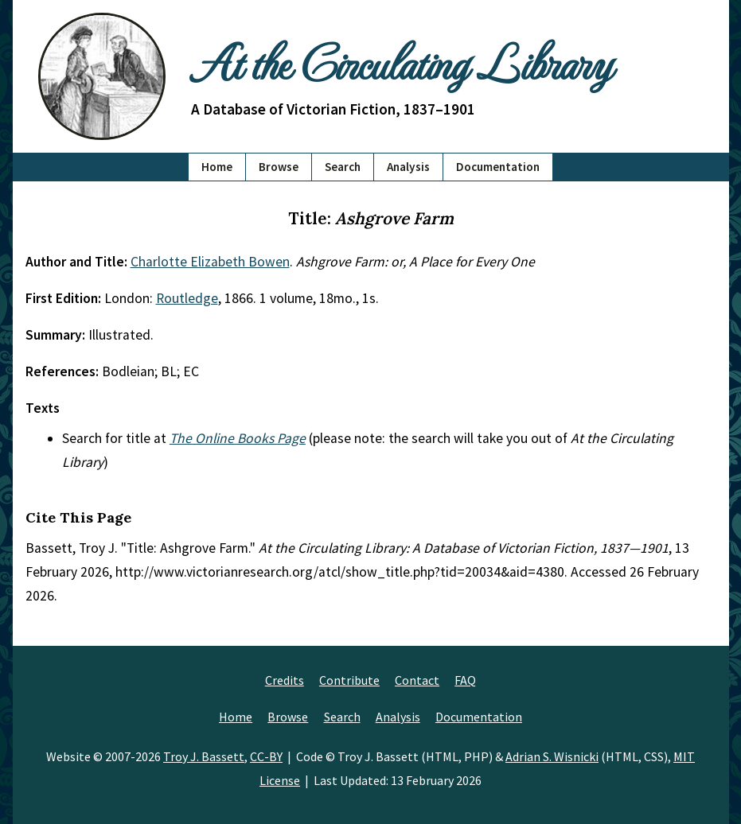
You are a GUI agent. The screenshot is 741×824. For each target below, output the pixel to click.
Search (343, 166)
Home (216, 166)
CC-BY (266, 756)
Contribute (349, 680)
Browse (278, 166)
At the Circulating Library (401, 61)
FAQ (465, 680)
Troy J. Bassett (203, 756)
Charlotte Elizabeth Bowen (210, 261)
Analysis (408, 166)
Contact (417, 680)
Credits (284, 680)
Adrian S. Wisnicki (552, 756)
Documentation (498, 166)
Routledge (187, 298)
